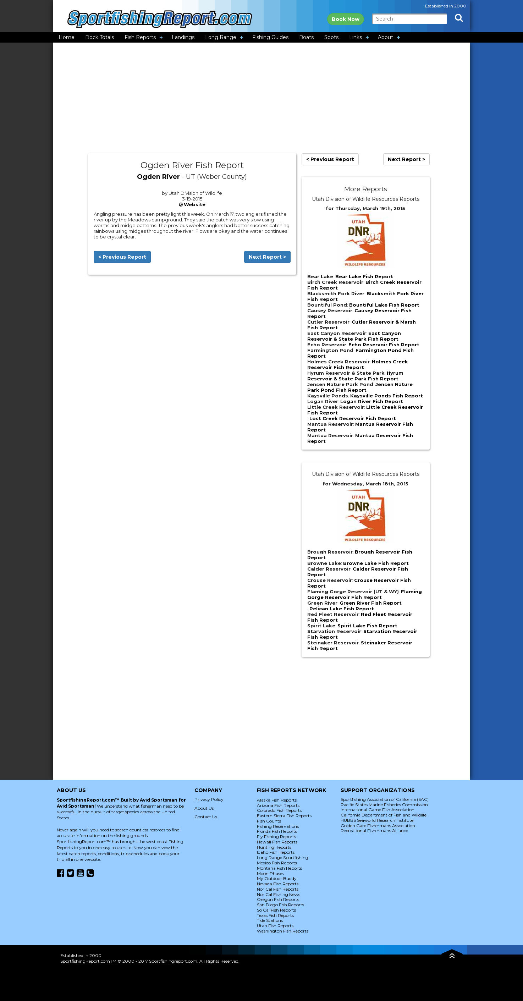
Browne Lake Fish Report (376, 563)
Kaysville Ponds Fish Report (386, 395)
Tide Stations (270, 920)
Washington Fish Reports (282, 931)
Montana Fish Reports (279, 868)
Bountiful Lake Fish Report (384, 305)
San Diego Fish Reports (280, 904)
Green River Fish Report (371, 603)
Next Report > (267, 257)
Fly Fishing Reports (276, 836)
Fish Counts (269, 821)
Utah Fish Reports (275, 925)
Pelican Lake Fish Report (341, 608)
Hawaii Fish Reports (277, 842)
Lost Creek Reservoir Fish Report (352, 418)
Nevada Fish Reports (277, 883)
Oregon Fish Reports (278, 899)
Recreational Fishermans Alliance (374, 830)
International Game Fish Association (377, 809)
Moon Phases (270, 873)
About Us (204, 808)
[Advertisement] (261, 98)
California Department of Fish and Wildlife (383, 815)
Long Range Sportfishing (282, 857)
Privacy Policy (209, 799)
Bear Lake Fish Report (364, 276)
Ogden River (158, 177)
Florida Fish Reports (277, 831)
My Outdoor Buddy (277, 878)
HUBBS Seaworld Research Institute (377, 820)
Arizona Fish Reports (278, 805)
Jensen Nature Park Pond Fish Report (360, 387)
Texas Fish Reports (275, 915)
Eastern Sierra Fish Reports (284, 815)
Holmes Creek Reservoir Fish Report (357, 364)
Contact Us (205, 816)
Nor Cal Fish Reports (277, 889)
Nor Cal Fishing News (278, 894)
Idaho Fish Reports (275, 852)
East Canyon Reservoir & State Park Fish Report (354, 336)
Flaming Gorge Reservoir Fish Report (364, 594)
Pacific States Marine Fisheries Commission (384, 804)
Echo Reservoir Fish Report (383, 344)
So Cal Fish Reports (276, 910)
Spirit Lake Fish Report (367, 625)
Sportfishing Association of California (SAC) (385, 799)
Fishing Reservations (278, 826)
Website (194, 204)
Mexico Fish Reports (277, 862)
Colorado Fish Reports (279, 810)
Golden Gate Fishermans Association (378, 825)
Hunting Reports (274, 847)
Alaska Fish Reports (277, 800)
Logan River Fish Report (371, 401)
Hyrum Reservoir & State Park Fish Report (355, 375)
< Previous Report (122, 257)
